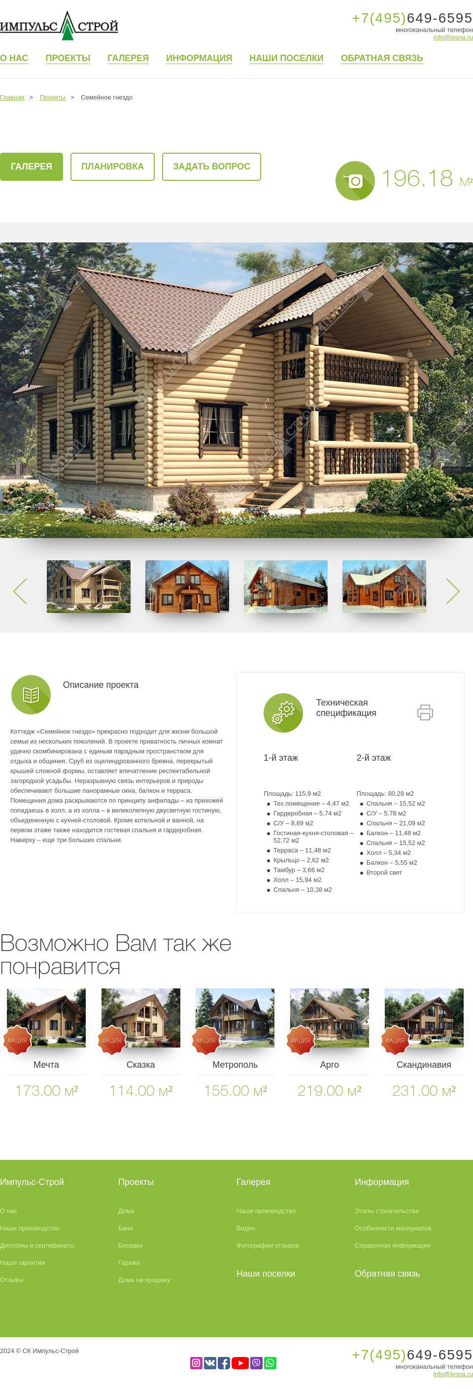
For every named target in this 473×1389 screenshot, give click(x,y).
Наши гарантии (22, 1262)
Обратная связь (382, 58)
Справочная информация (393, 1245)
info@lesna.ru (453, 37)
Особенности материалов (393, 1228)
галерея (31, 166)
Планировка (112, 166)
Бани (125, 1228)
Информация (199, 58)
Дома (126, 1211)
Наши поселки (286, 58)
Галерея (128, 58)
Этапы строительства (387, 1211)
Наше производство (29, 1228)
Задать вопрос (211, 166)
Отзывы (12, 1280)
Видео (245, 1228)
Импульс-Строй (32, 1182)
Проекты (68, 58)
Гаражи (129, 1262)
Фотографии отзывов (267, 1245)
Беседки (130, 1245)
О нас (14, 58)
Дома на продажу (144, 1280)
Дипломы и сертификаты (37, 1245)
